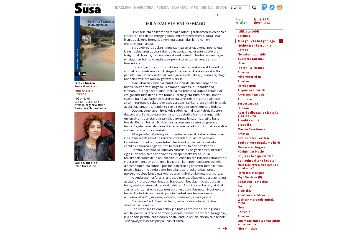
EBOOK (221, 7)
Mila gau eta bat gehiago (256, 41)
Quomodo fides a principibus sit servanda (259, 222)
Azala (239, 19)
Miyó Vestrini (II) (250, 177)
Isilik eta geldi (248, 31)
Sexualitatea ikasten (253, 138)
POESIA (162, 7)
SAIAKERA (179, 7)
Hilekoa (243, 108)
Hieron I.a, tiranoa (251, 68)
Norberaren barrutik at (255, 46)
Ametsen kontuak (251, 95)
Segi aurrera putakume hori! (259, 143)
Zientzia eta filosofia (254, 195)
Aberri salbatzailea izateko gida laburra (258, 114)
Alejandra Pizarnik (251, 90)
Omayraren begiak (252, 147)
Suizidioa (244, 186)
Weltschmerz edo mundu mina (256, 201)
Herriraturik (247, 86)
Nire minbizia (248, 228)
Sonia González (85, 86)
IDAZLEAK (123, 7)
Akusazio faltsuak (251, 59)
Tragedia (244, 125)
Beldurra (244, 36)
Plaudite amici (248, 120)
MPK (194, 7)
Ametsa (243, 72)
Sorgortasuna (248, 103)
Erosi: (258, 19)
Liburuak (80, 94)
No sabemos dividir (252, 54)
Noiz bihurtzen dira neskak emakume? (258, 166)
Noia (241, 207)
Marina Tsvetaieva (251, 129)
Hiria (241, 63)
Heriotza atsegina (251, 173)
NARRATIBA (143, 7)
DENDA (207, 7)
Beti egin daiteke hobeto (256, 161)
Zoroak (243, 50)
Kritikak (241, 23)
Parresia (244, 212)
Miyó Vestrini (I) (249, 77)
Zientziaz (245, 191)
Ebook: (259, 23)
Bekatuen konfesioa (253, 182)
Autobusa (245, 99)
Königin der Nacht (251, 151)
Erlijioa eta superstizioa (256, 156)
